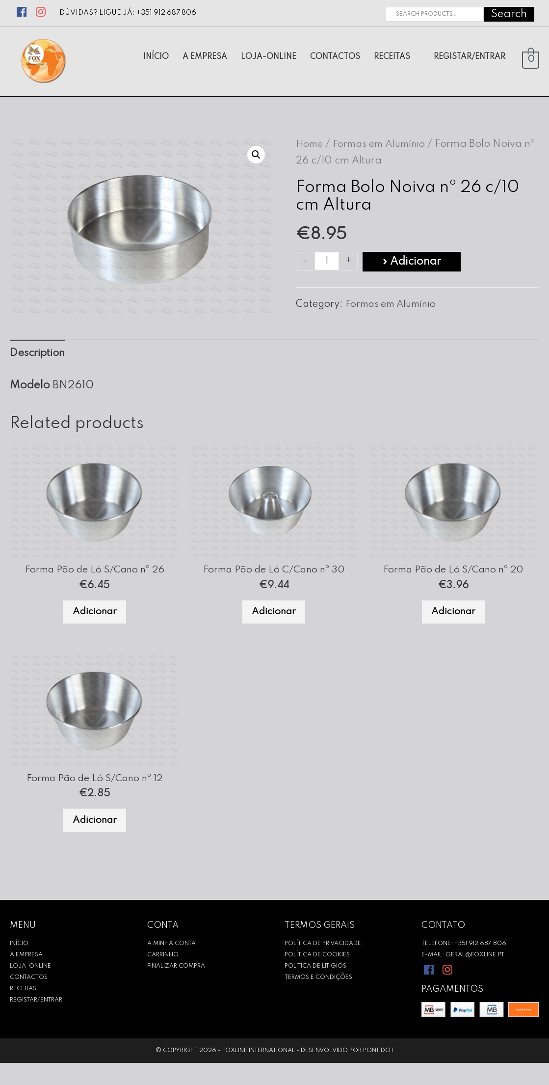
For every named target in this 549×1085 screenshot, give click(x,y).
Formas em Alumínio (385, 146)
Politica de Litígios (315, 988)
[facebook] (23, 8)
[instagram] (42, 8)
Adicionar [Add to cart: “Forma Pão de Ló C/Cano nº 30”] (273, 621)
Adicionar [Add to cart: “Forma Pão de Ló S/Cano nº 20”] (453, 621)
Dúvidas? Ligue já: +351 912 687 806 (128, 11)
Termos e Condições (318, 999)
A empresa (26, 976)
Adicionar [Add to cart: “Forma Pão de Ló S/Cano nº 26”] (94, 621)
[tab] (39, 357)
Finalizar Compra (176, 988)
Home (311, 146)
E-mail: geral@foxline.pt (462, 976)
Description (39, 356)
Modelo (30, 389)
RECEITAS (23, 1010)
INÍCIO (19, 965)
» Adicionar (412, 263)
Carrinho (163, 976)
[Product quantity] (327, 263)
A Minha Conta (171, 965)
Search (509, 12)
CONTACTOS (29, 999)
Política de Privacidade (323, 965)
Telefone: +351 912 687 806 (463, 965)
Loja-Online (30, 988)
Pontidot (378, 1073)
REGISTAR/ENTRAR (36, 1022)
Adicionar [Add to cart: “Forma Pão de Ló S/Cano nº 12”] (94, 839)
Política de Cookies (317, 976)
